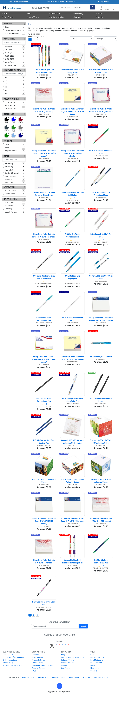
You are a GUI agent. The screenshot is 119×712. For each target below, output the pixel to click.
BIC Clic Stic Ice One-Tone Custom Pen (44, 453)
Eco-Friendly (78, 14)
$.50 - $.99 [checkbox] (15, 50)
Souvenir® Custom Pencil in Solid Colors (72, 198)
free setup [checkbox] (15, 209)
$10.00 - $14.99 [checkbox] (15, 65)
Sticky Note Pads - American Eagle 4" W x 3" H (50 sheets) (73, 534)
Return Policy (8, 679)
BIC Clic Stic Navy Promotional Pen (101, 576)
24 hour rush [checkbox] (15, 202)
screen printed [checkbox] (15, 194)
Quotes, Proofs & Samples (13, 674)
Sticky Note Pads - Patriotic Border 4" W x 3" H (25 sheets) (44, 241)
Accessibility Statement (12, 682)
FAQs (34, 687)
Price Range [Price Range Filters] (9, 39)
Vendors (93, 687)
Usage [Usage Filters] (6, 156)
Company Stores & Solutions (72, 674)
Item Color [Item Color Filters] (9, 114)
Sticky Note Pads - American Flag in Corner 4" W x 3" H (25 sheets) (44, 157)
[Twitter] (52, 663)
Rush (4, 14)
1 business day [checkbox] (15, 102)
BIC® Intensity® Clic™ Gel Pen (101, 241)
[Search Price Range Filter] (14, 42)
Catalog (64, 682)
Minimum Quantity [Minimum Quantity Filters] (12, 70)
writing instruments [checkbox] (15, 33)
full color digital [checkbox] (15, 190)
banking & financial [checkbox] (15, 173)
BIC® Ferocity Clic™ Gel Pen (101, 366)
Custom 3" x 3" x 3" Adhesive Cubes (44, 493)
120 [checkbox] (15, 81)
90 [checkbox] (15, 78)
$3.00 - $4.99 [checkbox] (15, 59)
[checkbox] (6, 119)
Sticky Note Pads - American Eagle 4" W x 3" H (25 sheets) (101, 327)
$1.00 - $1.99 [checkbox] (15, 53)
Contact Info (8, 671)
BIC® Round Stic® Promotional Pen (44, 327)
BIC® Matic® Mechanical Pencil (72, 327)
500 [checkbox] (15, 93)
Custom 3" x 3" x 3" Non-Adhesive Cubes (101, 493)
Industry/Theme (32, 17)
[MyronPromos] (11, 8)
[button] (107, 7)
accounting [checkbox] (15, 164)
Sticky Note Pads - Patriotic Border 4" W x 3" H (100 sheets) (72, 157)
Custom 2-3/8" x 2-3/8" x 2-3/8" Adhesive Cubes (101, 453)
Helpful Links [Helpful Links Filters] (10, 199)
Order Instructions (10, 676)
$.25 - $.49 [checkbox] (15, 46)
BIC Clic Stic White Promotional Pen (72, 241)
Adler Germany (28, 694)
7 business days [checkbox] (15, 108)
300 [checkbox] (15, 90)
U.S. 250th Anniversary (18, 2)
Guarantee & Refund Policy (42, 682)
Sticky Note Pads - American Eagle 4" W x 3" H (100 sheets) (44, 535)
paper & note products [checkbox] (15, 30)
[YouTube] (68, 663)
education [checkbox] (15, 179)
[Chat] (101, 7)
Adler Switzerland (59, 694)
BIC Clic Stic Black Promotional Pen (44, 410)
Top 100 (29, 14)
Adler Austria (43, 694)
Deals (99, 14)
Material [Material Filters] (8, 141)
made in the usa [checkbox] (15, 212)
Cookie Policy (37, 679)
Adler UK (86, 694)
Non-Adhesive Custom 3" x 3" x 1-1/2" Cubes (101, 72)
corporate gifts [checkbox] (15, 176)
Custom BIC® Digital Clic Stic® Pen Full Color (44, 72)
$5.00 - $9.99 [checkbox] (15, 62)
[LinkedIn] (65, 663)
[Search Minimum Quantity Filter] (14, 73)
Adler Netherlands (100, 694)
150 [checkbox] (15, 84)
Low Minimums (96, 676)
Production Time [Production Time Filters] (11, 99)
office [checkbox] (15, 27)
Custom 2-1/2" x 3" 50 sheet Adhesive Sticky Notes (44, 198)
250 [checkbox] (15, 87)
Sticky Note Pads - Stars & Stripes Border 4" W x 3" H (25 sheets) (44, 369)
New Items (77, 17)
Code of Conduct (39, 685)
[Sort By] (81, 38)
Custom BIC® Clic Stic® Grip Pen (101, 284)
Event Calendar (8, 17)
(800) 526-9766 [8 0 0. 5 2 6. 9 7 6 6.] (65, 651)
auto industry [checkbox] (15, 170)
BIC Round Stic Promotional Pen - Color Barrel (44, 284)
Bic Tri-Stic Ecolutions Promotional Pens (101, 198)
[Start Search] (92, 7)
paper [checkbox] (15, 144)
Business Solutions (56, 17)
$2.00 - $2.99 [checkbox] (15, 56)
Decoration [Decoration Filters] (9, 187)
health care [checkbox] (15, 182)
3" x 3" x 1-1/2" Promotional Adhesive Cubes (72, 493)
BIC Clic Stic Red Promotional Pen (101, 155)
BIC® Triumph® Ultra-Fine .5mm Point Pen (73, 410)
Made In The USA (97, 674)
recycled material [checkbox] (15, 150)
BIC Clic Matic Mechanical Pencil (101, 410)
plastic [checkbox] (15, 147)
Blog (63, 671)
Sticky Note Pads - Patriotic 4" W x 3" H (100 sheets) (101, 534)
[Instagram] (62, 663)
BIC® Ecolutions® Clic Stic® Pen (44, 619)
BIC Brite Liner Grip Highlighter (73, 284)
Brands (99, 17)
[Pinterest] (59, 663)
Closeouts (94, 671)
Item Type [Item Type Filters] (8, 24)
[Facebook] (56, 663)
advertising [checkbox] (15, 167)
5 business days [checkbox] (15, 105)
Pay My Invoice (104, 2)
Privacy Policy (37, 674)
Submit (83, 643)
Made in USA (54, 14)
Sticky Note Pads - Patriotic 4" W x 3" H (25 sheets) (44, 112)
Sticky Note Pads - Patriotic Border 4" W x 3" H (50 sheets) (101, 112)
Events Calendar (67, 679)
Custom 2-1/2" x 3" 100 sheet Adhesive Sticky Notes (73, 453)
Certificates (66, 685)
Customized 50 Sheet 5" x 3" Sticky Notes (72, 72)
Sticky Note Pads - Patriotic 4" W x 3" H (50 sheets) (44, 576)
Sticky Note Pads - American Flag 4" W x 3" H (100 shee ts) (72, 367)
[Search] (73, 7)
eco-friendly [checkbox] (15, 206)
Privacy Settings (38, 676)
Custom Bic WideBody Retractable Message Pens (72, 576)
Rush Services (96, 679)
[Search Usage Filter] (14, 159)
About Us (35, 671)
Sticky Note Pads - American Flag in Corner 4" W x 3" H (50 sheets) (73, 114)
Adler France (74, 694)
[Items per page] (105, 38)
